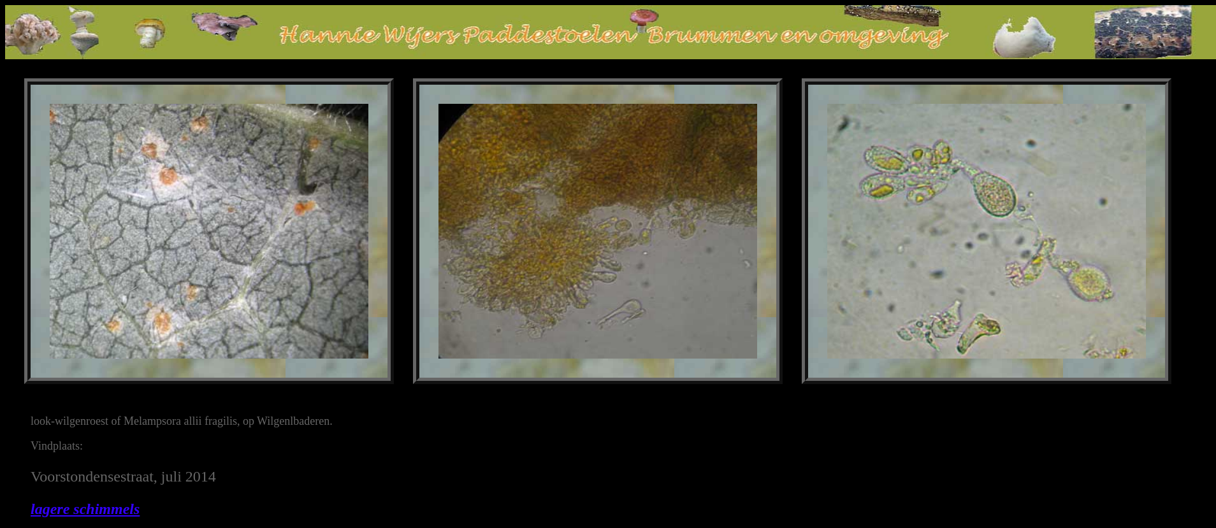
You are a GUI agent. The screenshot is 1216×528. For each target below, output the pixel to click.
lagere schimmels (85, 509)
